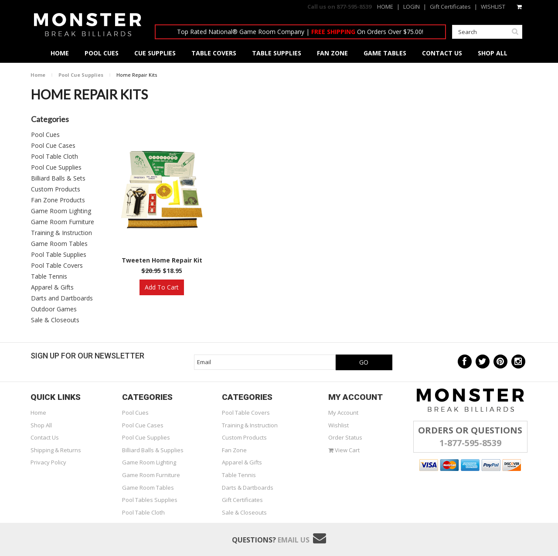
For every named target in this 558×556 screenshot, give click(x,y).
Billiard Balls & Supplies (153, 450)
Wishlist (338, 425)
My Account (343, 412)
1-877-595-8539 (470, 443)
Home (38, 75)
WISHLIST (493, 6)
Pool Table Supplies (58, 254)
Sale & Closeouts (55, 320)
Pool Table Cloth (54, 156)
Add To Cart (162, 287)
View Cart (344, 450)
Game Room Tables (59, 243)
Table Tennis (49, 276)
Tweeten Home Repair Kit (162, 260)
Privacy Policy (48, 462)
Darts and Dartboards (62, 298)
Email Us (294, 540)
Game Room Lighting (61, 211)
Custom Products (55, 189)
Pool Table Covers (57, 265)
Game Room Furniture (62, 222)
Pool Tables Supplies (149, 500)
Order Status (345, 437)
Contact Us (45, 437)
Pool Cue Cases (53, 145)
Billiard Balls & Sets (58, 178)
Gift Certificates (450, 6)
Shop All (41, 425)
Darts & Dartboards (247, 487)
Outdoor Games (54, 309)
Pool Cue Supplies (80, 75)
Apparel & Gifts (52, 287)
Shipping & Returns (56, 450)
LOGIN (411, 6)
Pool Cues (45, 134)
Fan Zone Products (58, 200)
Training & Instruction (61, 233)
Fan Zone (234, 450)
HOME (385, 6)
